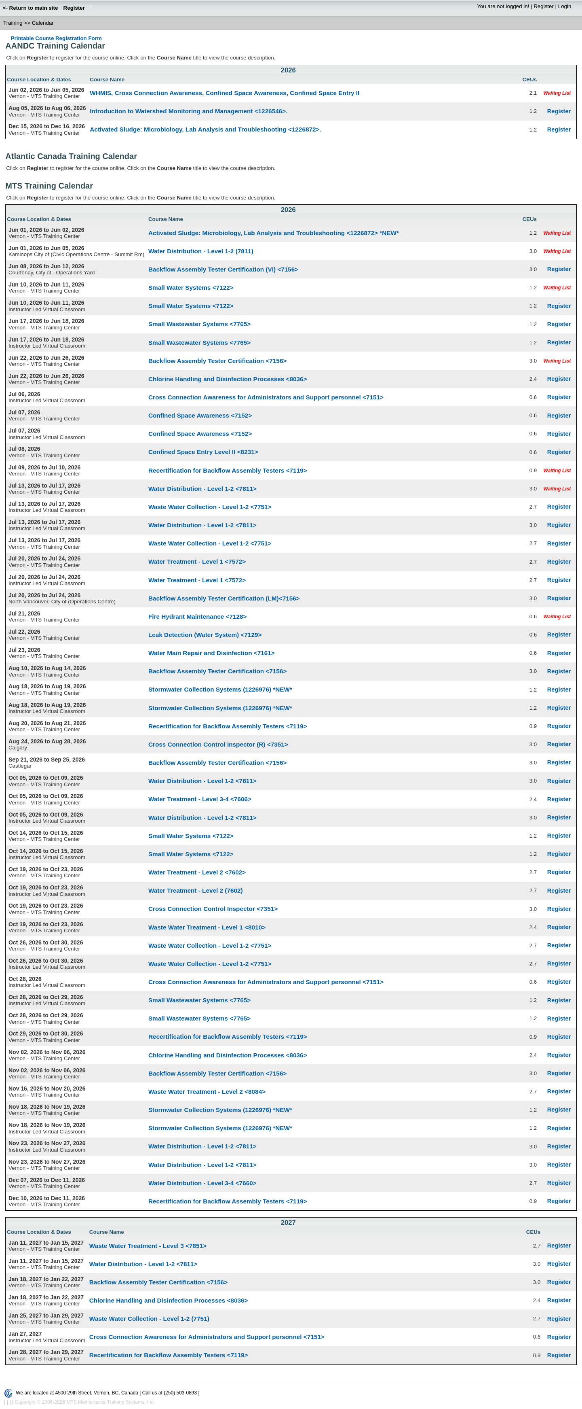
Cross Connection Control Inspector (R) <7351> (218, 744)
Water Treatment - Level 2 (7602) (195, 890)
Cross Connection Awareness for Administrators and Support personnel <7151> (266, 397)
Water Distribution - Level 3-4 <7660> (202, 1183)
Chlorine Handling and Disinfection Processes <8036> (227, 379)
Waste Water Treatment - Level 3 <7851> (148, 1245)
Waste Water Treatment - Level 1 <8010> (207, 927)
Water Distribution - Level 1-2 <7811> (202, 488)
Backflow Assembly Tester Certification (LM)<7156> (224, 598)
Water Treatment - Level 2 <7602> (197, 872)
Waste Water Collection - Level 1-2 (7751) (149, 1318)
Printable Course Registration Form (56, 38)
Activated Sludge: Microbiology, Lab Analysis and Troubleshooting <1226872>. (205, 129)
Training (13, 23)
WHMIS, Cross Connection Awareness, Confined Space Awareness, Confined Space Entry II (224, 92)
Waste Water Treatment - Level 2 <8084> (207, 1091)
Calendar (43, 23)
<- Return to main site (30, 8)
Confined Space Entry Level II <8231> (203, 451)
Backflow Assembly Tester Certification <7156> (217, 360)
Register (77, 8)
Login (564, 6)
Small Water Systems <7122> (191, 287)
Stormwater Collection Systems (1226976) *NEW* (220, 689)
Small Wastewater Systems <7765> (199, 323)
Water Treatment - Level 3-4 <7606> (199, 799)
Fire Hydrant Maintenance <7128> (197, 616)
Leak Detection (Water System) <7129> (205, 634)
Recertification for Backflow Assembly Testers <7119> (227, 470)
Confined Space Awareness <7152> (200, 415)
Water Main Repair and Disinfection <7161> (211, 652)
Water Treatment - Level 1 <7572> (197, 561)
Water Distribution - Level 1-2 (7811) (200, 251)
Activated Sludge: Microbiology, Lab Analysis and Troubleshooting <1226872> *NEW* (273, 232)
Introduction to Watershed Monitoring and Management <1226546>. (188, 111)
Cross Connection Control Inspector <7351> (213, 908)
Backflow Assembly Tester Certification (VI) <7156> (223, 269)
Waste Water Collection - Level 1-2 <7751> (210, 506)
